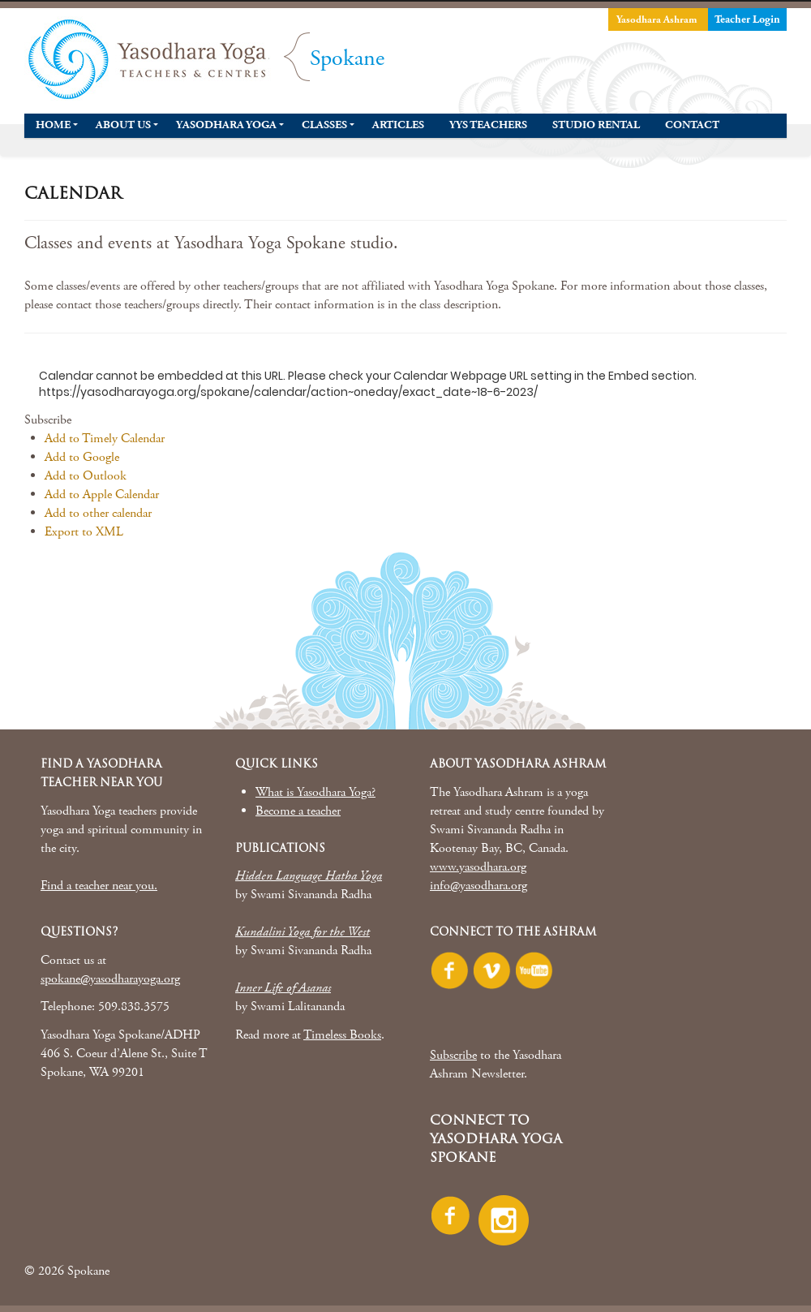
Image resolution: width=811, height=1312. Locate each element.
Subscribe (453, 1055)
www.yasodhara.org (478, 866)
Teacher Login (747, 19)
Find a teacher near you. (99, 885)
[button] (47, 419)
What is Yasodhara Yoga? (315, 792)
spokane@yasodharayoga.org (110, 978)
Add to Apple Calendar (102, 494)
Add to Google (82, 457)
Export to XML (84, 531)
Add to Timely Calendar (105, 438)
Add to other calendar (98, 513)
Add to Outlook (86, 475)
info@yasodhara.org (478, 885)
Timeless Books (342, 1034)
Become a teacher (298, 810)
